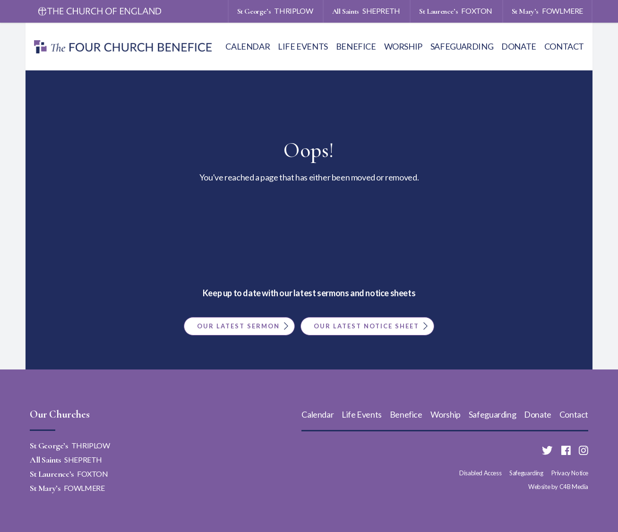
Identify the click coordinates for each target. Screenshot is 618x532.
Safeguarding (461, 46)
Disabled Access (480, 473)
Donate (518, 46)
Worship (403, 46)
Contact (564, 46)
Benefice (356, 46)
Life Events (303, 46)
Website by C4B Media (558, 486)
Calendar (247, 46)
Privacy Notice (569, 473)
